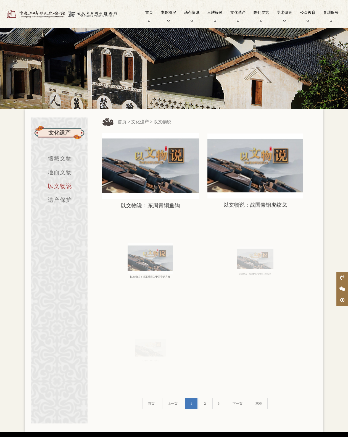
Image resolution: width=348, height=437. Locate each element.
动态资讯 (191, 16)
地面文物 (57, 172)
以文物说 (57, 186)
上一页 (173, 403)
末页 (258, 403)
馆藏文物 (57, 158)
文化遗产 (238, 16)
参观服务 (331, 16)
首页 (149, 16)
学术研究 (284, 16)
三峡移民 (215, 16)
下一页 (237, 403)
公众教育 (307, 16)
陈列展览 (261, 16)
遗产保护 (57, 200)
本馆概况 (168, 16)
